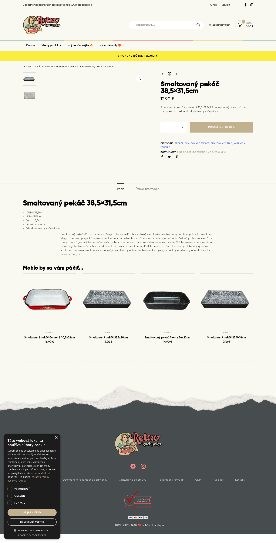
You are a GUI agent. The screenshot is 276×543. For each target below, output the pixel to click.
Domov (30, 45)
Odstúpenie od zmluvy (132, 480)
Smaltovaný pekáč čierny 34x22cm (167, 337)
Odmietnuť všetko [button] (32, 522)
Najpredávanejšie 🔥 (80, 45)
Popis (120, 189)
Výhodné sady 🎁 (110, 45)
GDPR (198, 480)
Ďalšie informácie (147, 189)
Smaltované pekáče (67, 66)
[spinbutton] (174, 127)
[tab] (120, 189)
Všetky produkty (51, 45)
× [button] (56, 437)
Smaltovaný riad (43, 66)
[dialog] (32, 486)
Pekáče (179, 143)
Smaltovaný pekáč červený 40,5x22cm (49, 337)
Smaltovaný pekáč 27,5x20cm (108, 337)
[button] (139, 78)
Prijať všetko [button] (32, 512)
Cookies (219, 480)
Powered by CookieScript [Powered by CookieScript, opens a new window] (32, 535)
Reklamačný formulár (170, 480)
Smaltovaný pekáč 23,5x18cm (226, 337)
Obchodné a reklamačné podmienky (84, 480)
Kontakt (239, 480)
